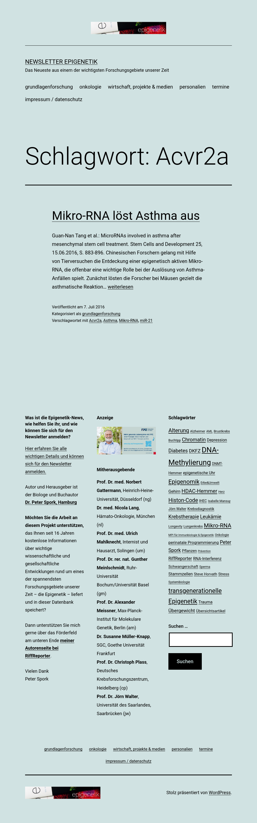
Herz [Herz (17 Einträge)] (221, 492)
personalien (192, 87)
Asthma (110, 320)
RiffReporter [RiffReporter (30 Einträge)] (180, 558)
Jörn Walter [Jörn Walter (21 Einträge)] (177, 509)
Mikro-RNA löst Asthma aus (126, 216)
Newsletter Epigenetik (61, 61)
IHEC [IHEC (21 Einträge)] (203, 501)
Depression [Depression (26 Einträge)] (217, 440)
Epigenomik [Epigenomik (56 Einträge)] (184, 481)
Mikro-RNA (128, 320)
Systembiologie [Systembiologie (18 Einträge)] (179, 582)
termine (220, 87)
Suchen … (178, 626)
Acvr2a (95, 320)
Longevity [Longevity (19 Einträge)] (175, 526)
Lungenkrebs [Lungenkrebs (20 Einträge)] (193, 526)
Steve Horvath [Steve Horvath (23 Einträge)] (205, 574)
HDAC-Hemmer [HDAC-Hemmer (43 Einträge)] (199, 491)
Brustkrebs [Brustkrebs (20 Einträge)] (222, 431)
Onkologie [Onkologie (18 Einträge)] (222, 535)
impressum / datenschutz (53, 99)
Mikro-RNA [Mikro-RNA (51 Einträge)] (217, 525)
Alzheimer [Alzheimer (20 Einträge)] (197, 431)
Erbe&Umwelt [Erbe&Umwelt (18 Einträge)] (210, 483)
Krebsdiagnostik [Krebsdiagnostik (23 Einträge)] (200, 509)
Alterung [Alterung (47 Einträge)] (178, 430)
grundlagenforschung (49, 87)
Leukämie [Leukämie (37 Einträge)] (210, 517)
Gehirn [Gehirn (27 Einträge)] (174, 491)
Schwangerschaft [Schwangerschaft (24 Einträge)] (183, 566)
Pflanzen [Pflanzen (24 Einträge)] (189, 550)
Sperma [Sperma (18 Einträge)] (204, 567)
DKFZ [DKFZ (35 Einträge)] (195, 451)
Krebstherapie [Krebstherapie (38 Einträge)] (183, 517)
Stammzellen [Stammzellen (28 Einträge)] (180, 573)
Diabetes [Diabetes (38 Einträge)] (178, 451)
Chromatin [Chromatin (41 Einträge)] (194, 440)
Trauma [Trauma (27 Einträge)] (206, 602)
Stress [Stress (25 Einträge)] (223, 574)
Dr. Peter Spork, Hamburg (51, 502)
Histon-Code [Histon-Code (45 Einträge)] (183, 500)
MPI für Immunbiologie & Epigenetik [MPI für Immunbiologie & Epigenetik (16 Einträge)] (191, 535)
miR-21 (146, 320)
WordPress (220, 792)
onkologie (90, 87)
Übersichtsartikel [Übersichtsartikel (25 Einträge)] (210, 611)
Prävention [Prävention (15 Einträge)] (204, 551)
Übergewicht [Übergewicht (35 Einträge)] (181, 610)
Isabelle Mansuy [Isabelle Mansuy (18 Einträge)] (219, 501)
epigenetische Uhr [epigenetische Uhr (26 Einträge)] (199, 472)
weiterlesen (120, 287)
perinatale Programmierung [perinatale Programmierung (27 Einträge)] (193, 542)
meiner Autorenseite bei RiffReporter (49, 648)
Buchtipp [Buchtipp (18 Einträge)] (174, 440)
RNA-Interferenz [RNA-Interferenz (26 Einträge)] (207, 558)
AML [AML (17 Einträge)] (209, 431)
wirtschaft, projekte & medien (140, 87)
